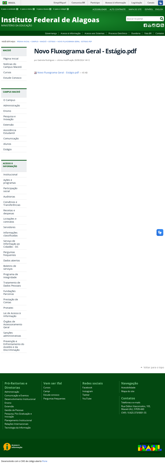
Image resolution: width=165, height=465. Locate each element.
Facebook (145, 25)
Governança (51, 33)
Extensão (9, 406)
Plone (44, 461)
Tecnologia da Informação (18, 427)
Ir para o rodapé (61, 9)
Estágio (51, 41)
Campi (46, 391)
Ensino (8, 402)
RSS (162, 25)
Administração (12, 391)
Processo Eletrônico (118, 33)
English (159, 9)
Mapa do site (135, 9)
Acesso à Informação (71, 33)
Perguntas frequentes (54, 398)
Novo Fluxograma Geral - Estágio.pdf (57, 72)
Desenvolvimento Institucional (20, 399)
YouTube (149, 25)
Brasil (11, 2)
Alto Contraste (117, 9)
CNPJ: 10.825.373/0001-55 (133, 412)
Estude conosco (51, 394)
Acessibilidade (100, 9)
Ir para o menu (27, 9)
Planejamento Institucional (18, 420)
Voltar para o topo (154, 367)
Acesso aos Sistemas (94, 33)
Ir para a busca (44, 9)
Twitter (158, 25)
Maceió (43, 41)
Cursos (46, 387)
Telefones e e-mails (130, 402)
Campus (34, 41)
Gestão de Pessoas (14, 410)
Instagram (154, 25)
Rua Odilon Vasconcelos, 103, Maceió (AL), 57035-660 (135, 408)
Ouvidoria (135, 33)
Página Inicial (23, 41)
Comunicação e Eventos (17, 395)
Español (149, 9)
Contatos (160, 33)
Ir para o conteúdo (9, 9)
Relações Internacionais (16, 424)
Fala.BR (147, 33)
